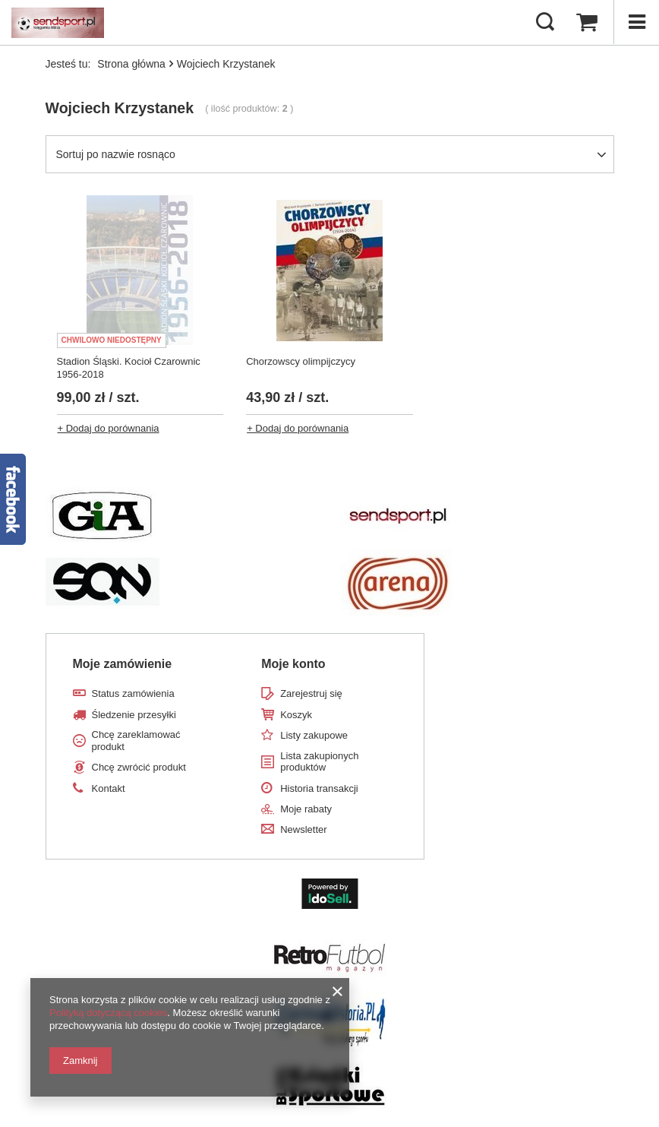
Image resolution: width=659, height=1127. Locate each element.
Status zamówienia (133, 693)
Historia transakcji (319, 788)
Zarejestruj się (311, 693)
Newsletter (303, 829)
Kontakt (108, 788)
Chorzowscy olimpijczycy (300, 361)
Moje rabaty (306, 809)
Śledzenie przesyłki (134, 714)
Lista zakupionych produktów (319, 762)
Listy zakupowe (314, 735)
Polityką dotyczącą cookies (108, 1012)
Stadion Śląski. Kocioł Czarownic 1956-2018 (128, 368)
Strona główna (131, 64)
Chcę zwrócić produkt (139, 767)
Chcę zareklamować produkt (136, 740)
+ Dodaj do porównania (108, 428)
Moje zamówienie (122, 663)
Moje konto (293, 663)
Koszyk (296, 714)
